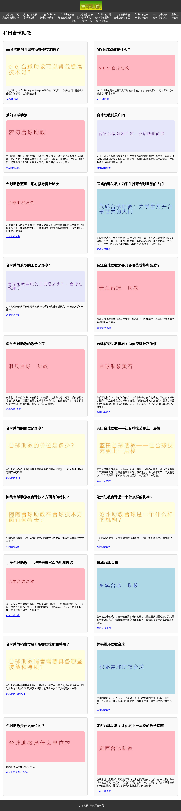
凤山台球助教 (30, 14)
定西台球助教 (104, 791)
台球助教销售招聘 (15, 694)
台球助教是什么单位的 (18, 772)
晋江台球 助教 (104, 327)
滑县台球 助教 (13, 409)
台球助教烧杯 (141, 14)
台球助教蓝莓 (13, 236)
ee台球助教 (12, 99)
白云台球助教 (160, 14)
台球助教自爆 (104, 14)
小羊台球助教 (13, 615)
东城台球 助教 (104, 628)
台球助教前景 (104, 168)
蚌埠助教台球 (142, 17)
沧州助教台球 (104, 546)
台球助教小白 (160, 17)
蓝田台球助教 (104, 481)
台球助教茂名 (47, 17)
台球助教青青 (67, 14)
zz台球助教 (86, 20)
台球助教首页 (12, 14)
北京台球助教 (84, 17)
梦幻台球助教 (13, 168)
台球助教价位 (13, 478)
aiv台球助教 (103, 99)
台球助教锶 (102, 20)
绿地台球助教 (65, 17)
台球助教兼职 (13, 315)
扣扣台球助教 (49, 14)
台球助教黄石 (104, 412)
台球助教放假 (86, 14)
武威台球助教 (104, 249)
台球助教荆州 (102, 17)
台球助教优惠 (123, 14)
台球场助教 (29, 17)
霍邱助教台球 (104, 709)
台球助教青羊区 (122, 17)
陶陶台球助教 (13, 546)
